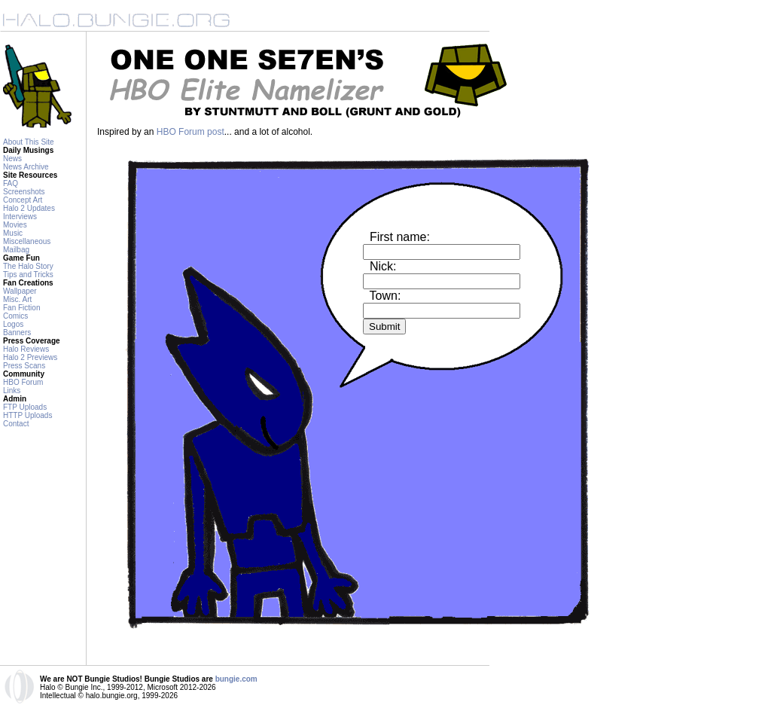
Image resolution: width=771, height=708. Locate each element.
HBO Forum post (190, 132)
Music (13, 233)
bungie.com (236, 679)
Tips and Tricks (28, 274)
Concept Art (22, 200)
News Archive (26, 167)
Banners (17, 332)
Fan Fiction (21, 308)
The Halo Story (28, 266)
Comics (15, 316)
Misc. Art (17, 299)
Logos (13, 324)
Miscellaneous (26, 241)
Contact (16, 424)
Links (11, 390)
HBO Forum (23, 382)
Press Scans (24, 366)
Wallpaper (20, 291)
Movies (15, 225)
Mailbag (16, 250)
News (12, 158)
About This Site (28, 142)
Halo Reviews (26, 349)
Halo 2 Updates (29, 208)
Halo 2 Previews (30, 357)
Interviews (20, 216)
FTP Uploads (25, 407)
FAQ (10, 183)
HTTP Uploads (27, 415)
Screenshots (24, 192)
